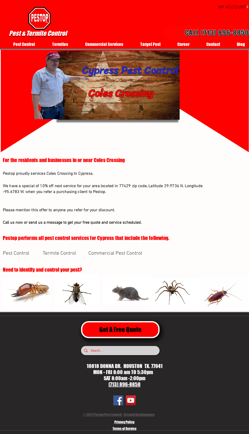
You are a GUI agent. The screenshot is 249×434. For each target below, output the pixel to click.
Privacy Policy (124, 422)
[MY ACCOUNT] (229, 7)
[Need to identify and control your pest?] (49, 270)
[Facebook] (118, 400)
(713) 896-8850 (124, 384)
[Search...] (120, 350)
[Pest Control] (21, 253)
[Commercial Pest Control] (116, 253)
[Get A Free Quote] (120, 329)
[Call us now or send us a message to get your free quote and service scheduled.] (89, 223)
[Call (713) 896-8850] (206, 32)
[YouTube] (131, 400)
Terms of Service (124, 428)
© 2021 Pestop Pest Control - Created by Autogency (118, 414)
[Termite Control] (61, 253)
